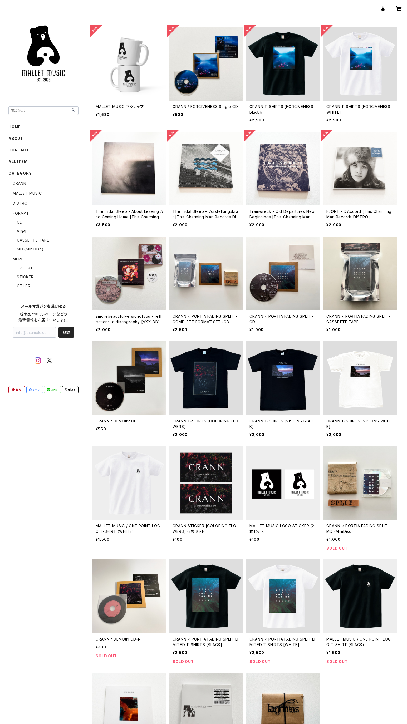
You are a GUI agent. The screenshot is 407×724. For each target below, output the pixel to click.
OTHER (24, 286)
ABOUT (15, 138)
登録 (66, 332)
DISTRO (20, 203)
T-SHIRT (25, 268)
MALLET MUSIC (27, 193)
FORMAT (21, 213)
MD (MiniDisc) (30, 249)
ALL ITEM (17, 161)
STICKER (25, 277)
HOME (14, 127)
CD (20, 222)
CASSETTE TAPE (33, 240)
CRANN (19, 183)
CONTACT (18, 150)
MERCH (20, 259)
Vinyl (21, 231)
